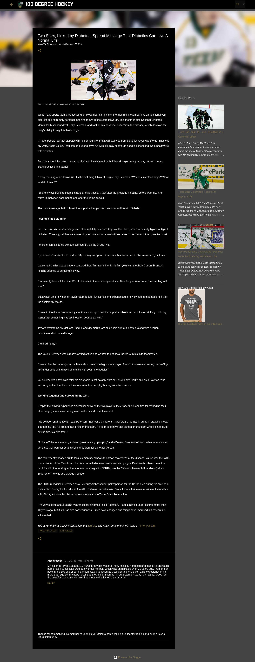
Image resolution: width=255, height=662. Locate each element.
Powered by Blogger (128, 657)
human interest (47, 531)
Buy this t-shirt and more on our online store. (200, 324)
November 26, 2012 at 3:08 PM (78, 561)
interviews (66, 531)
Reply (51, 583)
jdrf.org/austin (147, 525)
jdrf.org (92, 525)
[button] (40, 51)
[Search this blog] (228, 4)
